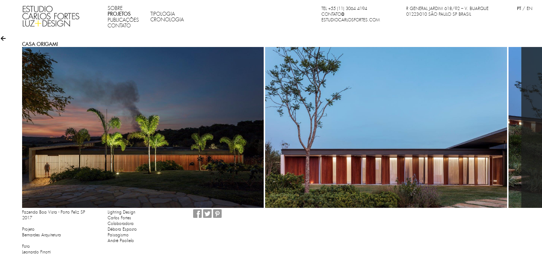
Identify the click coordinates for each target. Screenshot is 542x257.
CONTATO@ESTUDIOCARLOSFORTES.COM (350, 17)
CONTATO (119, 25)
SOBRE (115, 8)
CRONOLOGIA (167, 19)
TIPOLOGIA (162, 14)
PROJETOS (119, 14)
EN (529, 8)
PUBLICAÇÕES (123, 20)
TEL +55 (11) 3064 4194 (344, 8)
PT (519, 8)
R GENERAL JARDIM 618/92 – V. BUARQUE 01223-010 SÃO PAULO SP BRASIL (447, 11)
